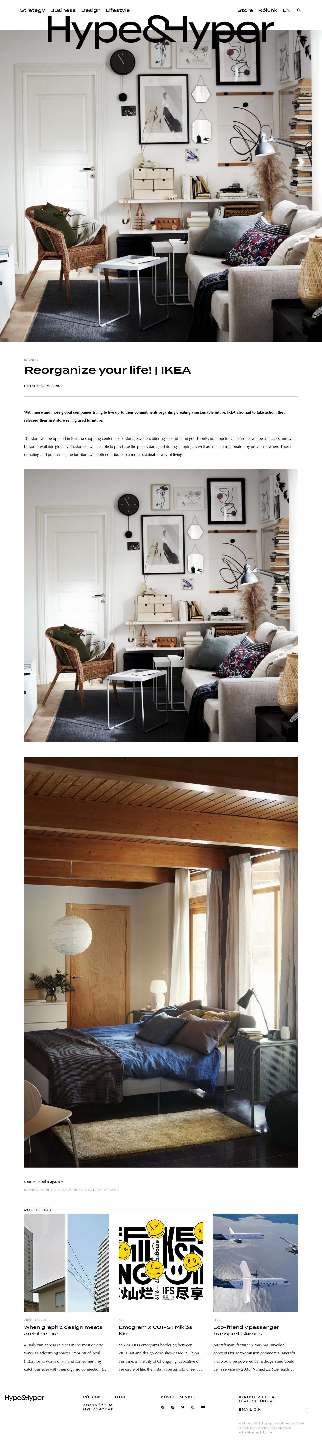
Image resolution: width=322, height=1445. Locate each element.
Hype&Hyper (34, 386)
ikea (61, 1190)
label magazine (50, 1182)
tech (217, 1320)
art (122, 1320)
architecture (35, 1320)
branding (48, 1190)
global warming (105, 1190)
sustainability (77, 1190)
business (31, 360)
